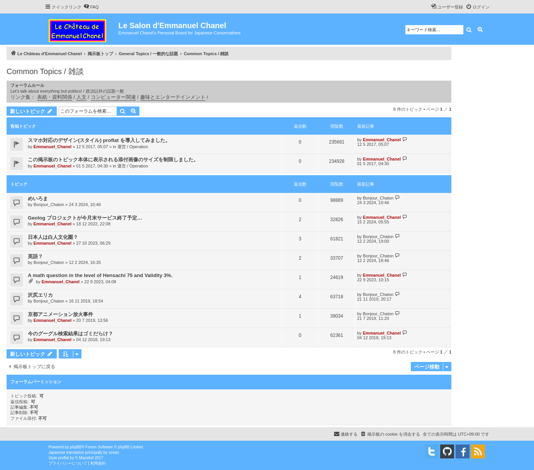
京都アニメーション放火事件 (60, 314)
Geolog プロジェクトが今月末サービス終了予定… (85, 218)
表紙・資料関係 (54, 97)
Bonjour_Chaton (49, 204)
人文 (81, 97)
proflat (63, 458)
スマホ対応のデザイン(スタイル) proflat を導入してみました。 (99, 140)
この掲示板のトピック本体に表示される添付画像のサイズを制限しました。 (113, 159)
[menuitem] (91, 7)
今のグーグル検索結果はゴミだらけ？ (70, 333)
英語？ (35, 256)
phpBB (75, 447)
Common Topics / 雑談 (45, 71)
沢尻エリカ (40, 295)
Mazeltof (86, 458)
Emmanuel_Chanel (52, 146)
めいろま (38, 198)
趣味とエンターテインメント (172, 97)
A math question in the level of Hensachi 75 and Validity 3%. (100, 275)
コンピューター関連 (113, 97)
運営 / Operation (132, 146)
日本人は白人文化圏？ (53, 237)
